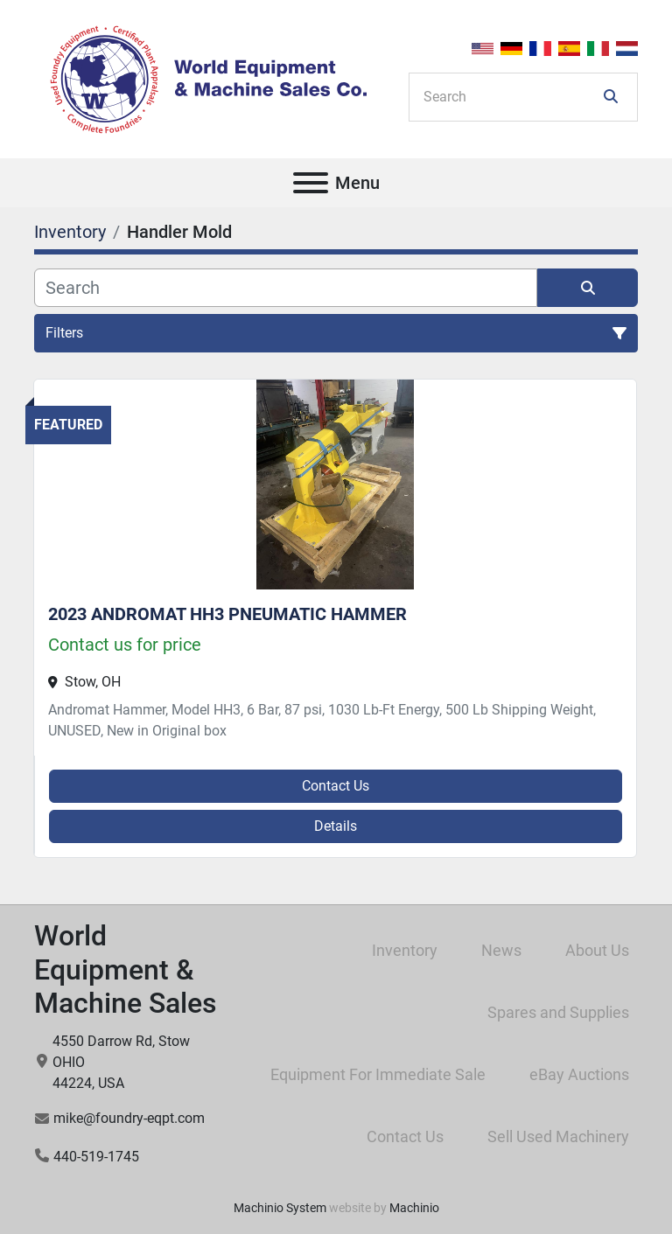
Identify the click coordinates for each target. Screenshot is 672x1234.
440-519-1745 (96, 1156)
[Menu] (310, 182)
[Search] (511, 97)
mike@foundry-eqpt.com (129, 1118)
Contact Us (335, 785)
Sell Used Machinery (558, 1136)
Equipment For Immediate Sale (378, 1074)
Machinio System (280, 1208)
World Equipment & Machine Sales (125, 969)
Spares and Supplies (558, 1012)
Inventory (405, 950)
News (501, 950)
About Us (597, 950)
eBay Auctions (579, 1074)
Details (335, 826)
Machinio (414, 1208)
